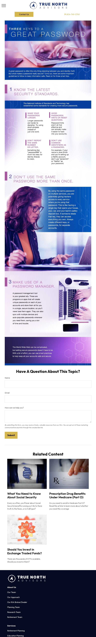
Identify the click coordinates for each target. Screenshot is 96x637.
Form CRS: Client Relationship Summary (26, 611)
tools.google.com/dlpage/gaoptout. (19, 626)
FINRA (75, 593)
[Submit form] (11, 435)
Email (7, 393)
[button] (24, 14)
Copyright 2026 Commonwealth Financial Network (44, 630)
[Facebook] (9, 576)
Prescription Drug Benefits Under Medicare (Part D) (67, 495)
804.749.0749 (63, 571)
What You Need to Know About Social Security (24, 495)
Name (7, 378)
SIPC (79, 593)
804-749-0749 (72, 14)
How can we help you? (14, 407)
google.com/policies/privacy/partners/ (33, 622)
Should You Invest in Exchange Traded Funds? (24, 551)
